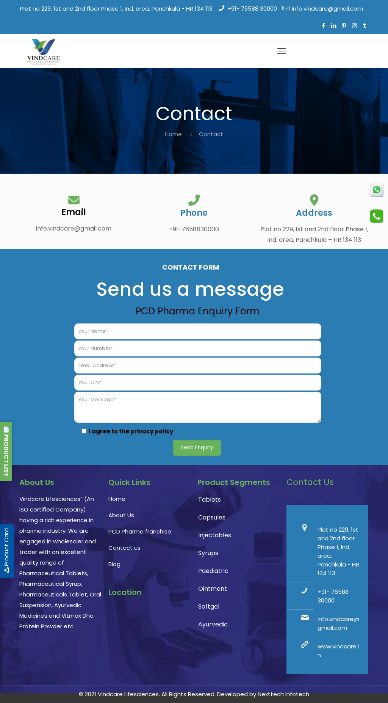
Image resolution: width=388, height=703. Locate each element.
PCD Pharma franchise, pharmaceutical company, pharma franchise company (149, 639)
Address (314, 213)
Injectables (214, 535)
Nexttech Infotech (282, 694)
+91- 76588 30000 (252, 9)
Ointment (212, 588)
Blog (114, 564)
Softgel (208, 606)
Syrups (208, 553)
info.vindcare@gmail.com (327, 9)
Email (73, 212)
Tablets (209, 499)
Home (173, 134)
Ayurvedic (213, 624)
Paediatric (213, 570)
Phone (194, 213)
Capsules (211, 517)
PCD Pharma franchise (139, 531)
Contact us (124, 548)
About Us (121, 515)
